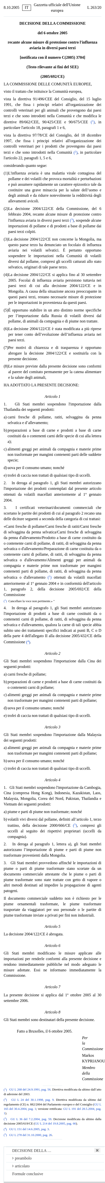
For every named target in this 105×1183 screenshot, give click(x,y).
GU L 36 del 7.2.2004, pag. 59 (30, 1119)
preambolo (22, 1158)
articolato (21, 1166)
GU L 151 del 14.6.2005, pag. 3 (29, 1129)
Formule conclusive (27, 1174)
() (92, 122)
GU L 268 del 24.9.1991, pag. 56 (30, 1089)
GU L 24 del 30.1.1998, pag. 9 (32, 1100)
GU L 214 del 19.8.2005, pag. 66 (55, 1123)
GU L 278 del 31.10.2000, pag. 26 (30, 1135)
